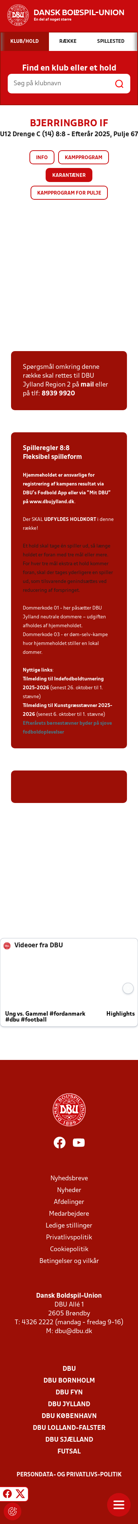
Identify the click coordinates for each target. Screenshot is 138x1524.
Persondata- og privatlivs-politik (69, 1474)
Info (42, 157)
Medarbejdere (69, 1214)
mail (87, 385)
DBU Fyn (69, 1393)
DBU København (69, 1416)
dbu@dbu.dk (73, 1331)
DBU (69, 1369)
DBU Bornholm (69, 1381)
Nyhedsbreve (69, 1178)
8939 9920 (58, 394)
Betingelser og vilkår (69, 1261)
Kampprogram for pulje (69, 193)
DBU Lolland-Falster (69, 1428)
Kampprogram (83, 157)
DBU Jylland (69, 1404)
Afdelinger (69, 1202)
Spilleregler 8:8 (46, 448)
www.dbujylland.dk (51, 502)
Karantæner (69, 175)
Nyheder (69, 1190)
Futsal (69, 1452)
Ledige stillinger (69, 1226)
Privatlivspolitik (69, 1238)
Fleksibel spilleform (52, 457)
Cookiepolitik (69, 1249)
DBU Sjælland (69, 1440)
